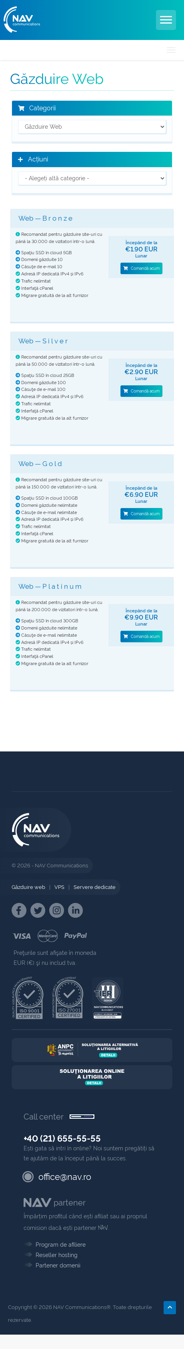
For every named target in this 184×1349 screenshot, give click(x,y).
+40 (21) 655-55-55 (62, 1138)
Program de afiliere (61, 1244)
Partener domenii (58, 1265)
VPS (59, 887)
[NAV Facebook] (19, 910)
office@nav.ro (64, 1177)
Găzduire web (28, 887)
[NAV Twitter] (37, 910)
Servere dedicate (95, 887)
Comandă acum (141, 268)
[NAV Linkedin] (75, 910)
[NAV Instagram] (56, 910)
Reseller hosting (57, 1255)
